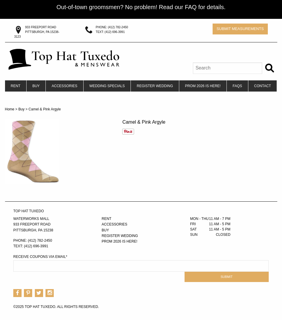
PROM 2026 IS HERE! (203, 86)
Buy (36, 86)
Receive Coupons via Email (40, 257)
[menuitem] (16, 86)
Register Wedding (155, 86)
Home (9, 109)
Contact (262, 86)
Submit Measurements (240, 28)
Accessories (64, 86)
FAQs (237, 86)
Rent (15, 86)
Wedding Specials (107, 86)
